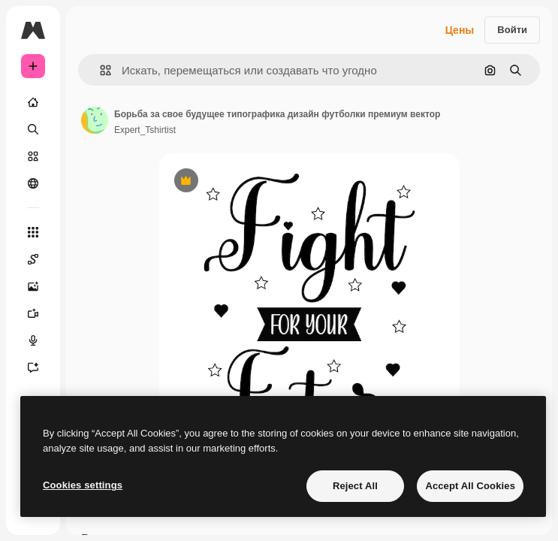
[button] (99, 70)
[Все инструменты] (33, 232)
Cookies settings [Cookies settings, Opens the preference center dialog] (82, 485)
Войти (512, 29)
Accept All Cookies (470, 485)
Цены (460, 30)
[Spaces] (33, 259)
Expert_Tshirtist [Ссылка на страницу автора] (145, 130)
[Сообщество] (33, 183)
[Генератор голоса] (33, 340)
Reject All (355, 485)
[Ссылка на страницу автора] (94, 120)
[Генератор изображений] (33, 286)
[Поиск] (33, 129)
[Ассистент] (33, 367)
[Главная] (33, 102)
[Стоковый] (33, 156)
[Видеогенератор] (33, 313)
